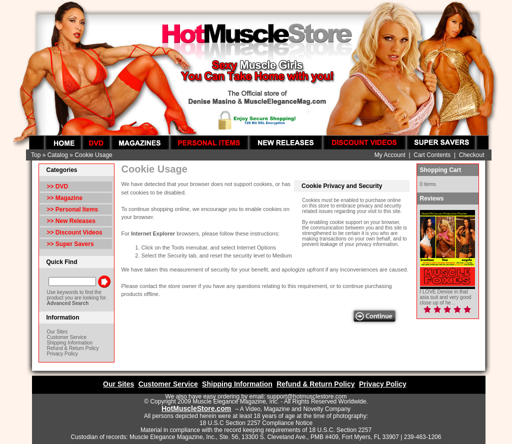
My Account (390, 155)
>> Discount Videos (74, 232)
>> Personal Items (72, 209)
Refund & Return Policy (73, 348)
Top (35, 155)
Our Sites (57, 331)
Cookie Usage (93, 155)
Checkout (471, 155)
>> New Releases (71, 221)
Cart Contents (432, 155)
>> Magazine (64, 198)
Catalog (58, 155)
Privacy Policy (62, 353)
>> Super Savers (70, 244)
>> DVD (57, 186)
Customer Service (66, 337)
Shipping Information (70, 343)
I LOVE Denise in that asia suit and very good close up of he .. (446, 297)
